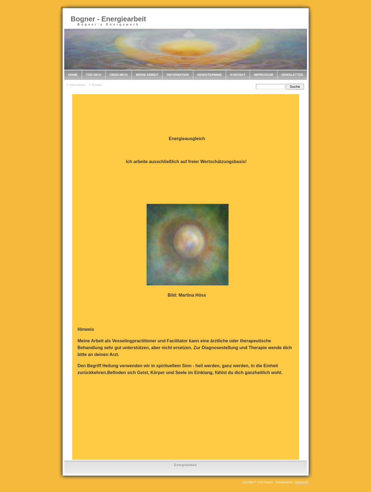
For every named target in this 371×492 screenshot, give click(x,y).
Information (178, 74)
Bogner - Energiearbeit (108, 19)
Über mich (118, 74)
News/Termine (209, 74)
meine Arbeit (147, 74)
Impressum (263, 74)
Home (73, 74)
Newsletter (292, 74)
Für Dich (93, 74)
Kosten (97, 84)
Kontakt (237, 74)
